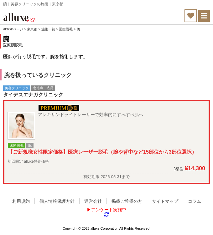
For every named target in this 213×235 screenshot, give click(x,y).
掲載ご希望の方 (127, 201)
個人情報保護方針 (57, 201)
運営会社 (93, 201)
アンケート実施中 (108, 209)
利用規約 (21, 201)
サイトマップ (165, 201)
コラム (194, 201)
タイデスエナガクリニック (33, 94)
